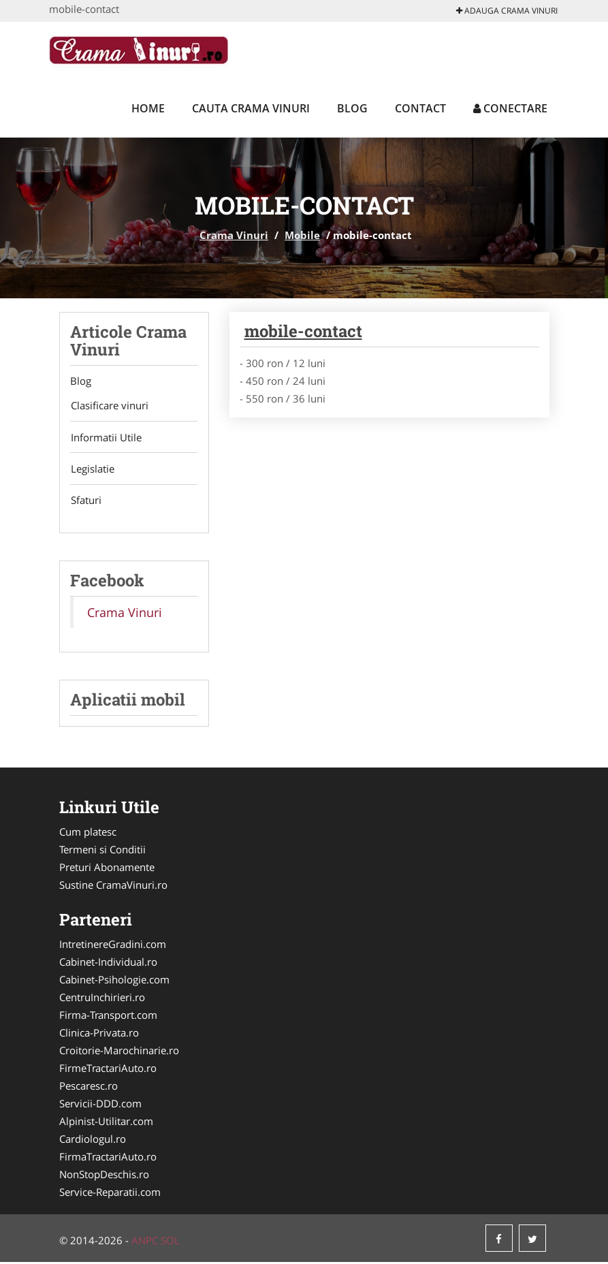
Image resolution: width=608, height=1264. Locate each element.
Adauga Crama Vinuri (507, 10)
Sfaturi (85, 502)
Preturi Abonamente (107, 869)
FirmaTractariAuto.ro (108, 1158)
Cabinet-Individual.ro (108, 963)
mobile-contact (303, 331)
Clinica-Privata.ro (99, 1034)
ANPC (144, 1242)
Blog (352, 108)
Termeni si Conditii (102, 851)
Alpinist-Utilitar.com (106, 1123)
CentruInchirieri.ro (102, 999)
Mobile (302, 235)
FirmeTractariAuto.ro (108, 1070)
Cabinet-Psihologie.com (114, 981)
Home (148, 108)
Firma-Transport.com (108, 1017)
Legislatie (92, 470)
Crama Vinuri (233, 235)
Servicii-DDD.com (100, 1105)
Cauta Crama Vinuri (251, 108)
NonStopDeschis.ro (104, 1176)
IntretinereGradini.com (112, 946)
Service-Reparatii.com (110, 1194)
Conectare (510, 108)
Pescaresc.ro (88, 1087)
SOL (170, 1242)
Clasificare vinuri (109, 406)
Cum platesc (87, 833)
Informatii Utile (105, 438)
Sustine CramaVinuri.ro (113, 887)
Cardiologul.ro (92, 1141)
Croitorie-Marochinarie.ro (119, 1052)
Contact (420, 108)
